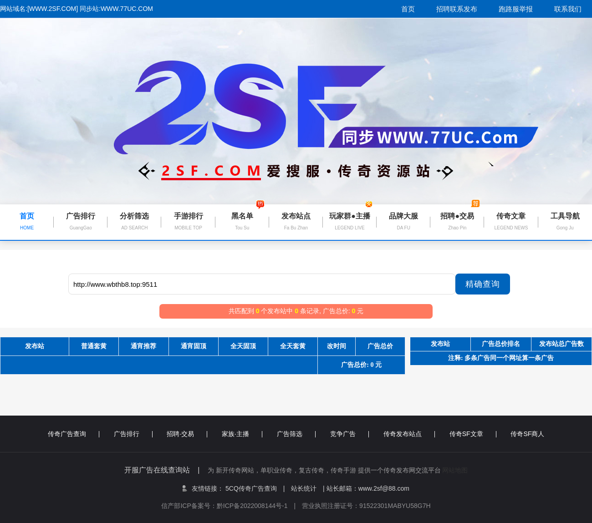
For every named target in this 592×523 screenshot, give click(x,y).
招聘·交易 (187, 433)
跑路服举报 (516, 9)
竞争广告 (349, 433)
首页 (408, 9)
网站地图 (455, 470)
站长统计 (303, 488)
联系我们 (568, 9)
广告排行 (133, 433)
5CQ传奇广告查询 (255, 488)
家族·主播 (242, 433)
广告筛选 (296, 433)
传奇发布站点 (409, 433)
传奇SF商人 (527, 433)
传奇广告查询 (73, 433)
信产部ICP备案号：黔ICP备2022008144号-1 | (231, 505)
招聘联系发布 (456, 9)
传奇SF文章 (472, 433)
